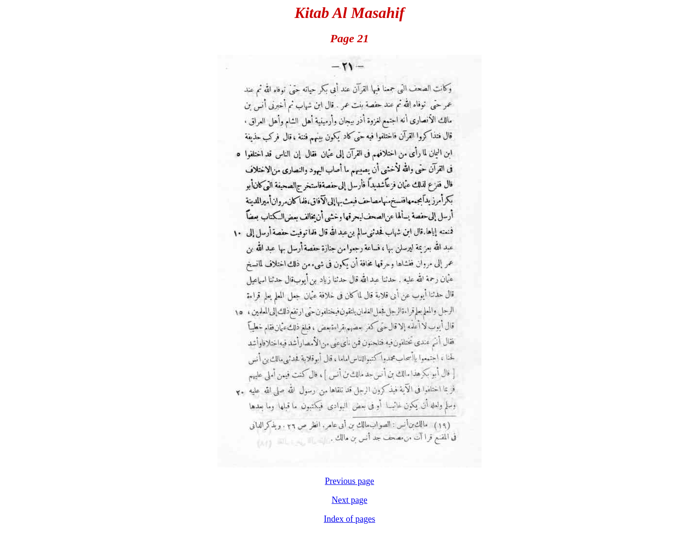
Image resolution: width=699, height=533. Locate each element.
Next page (349, 500)
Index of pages (349, 519)
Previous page (349, 481)
